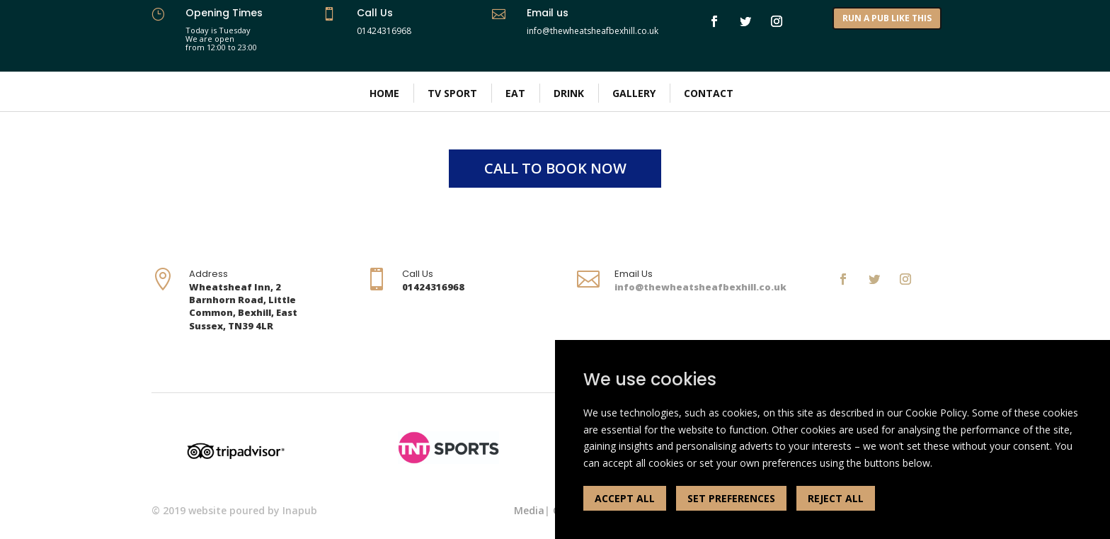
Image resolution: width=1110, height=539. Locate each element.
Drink (569, 93)
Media (529, 510)
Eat (515, 93)
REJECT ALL (836, 498)
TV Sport (452, 93)
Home (384, 93)
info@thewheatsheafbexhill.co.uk (700, 286)
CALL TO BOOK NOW (555, 168)
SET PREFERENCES (731, 498)
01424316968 (384, 31)
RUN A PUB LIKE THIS (887, 18)
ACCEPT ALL (625, 498)
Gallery (634, 93)
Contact (708, 93)
